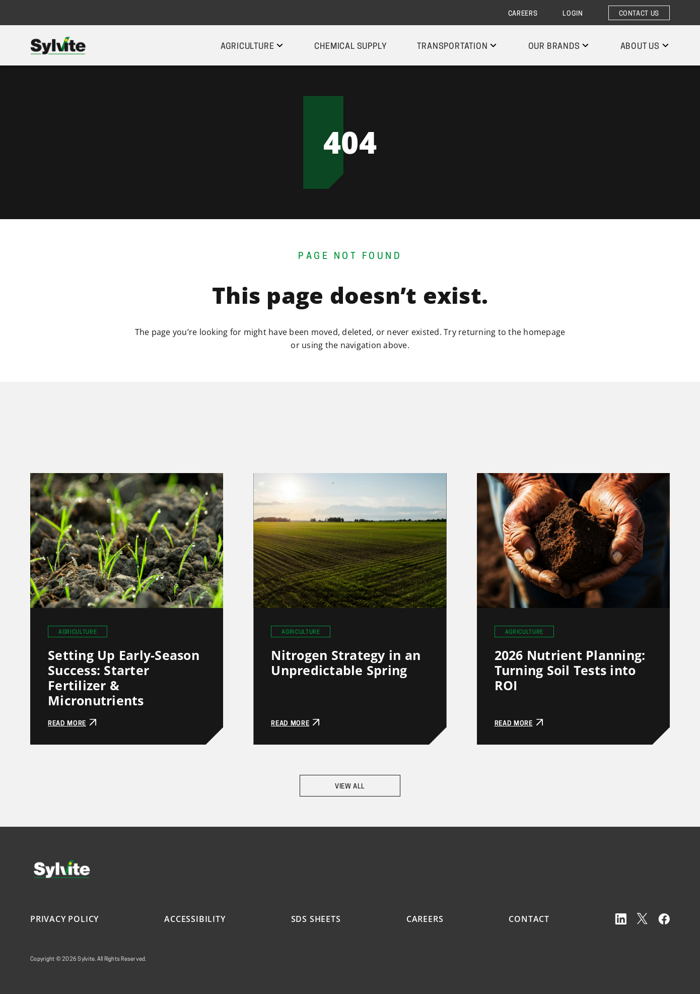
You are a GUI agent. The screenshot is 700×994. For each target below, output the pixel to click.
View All (350, 786)
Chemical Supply (350, 47)
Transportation (452, 47)
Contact (529, 918)
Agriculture (247, 47)
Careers (523, 14)
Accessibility (194, 918)
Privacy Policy (64, 918)
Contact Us (639, 14)
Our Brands (554, 47)
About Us (640, 47)
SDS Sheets (316, 918)
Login (573, 14)
